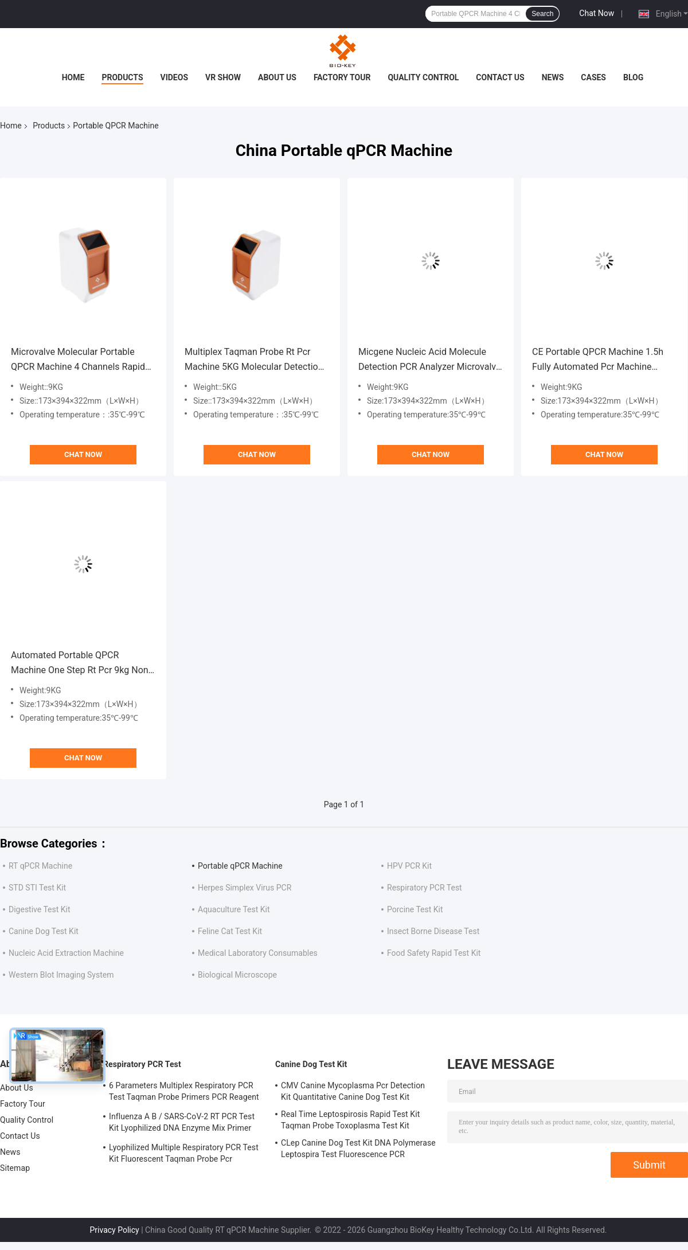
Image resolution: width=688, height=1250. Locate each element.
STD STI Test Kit (37, 887)
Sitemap (15, 1168)
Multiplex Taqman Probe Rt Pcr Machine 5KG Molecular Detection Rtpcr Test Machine (254, 360)
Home (73, 77)
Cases (593, 77)
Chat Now (596, 13)
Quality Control (423, 77)
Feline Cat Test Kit (230, 931)
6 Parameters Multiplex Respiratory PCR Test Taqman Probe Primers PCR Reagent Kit (184, 1093)
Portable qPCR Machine (240, 865)
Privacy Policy (114, 1230)
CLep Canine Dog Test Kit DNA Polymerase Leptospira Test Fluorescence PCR (358, 1148)
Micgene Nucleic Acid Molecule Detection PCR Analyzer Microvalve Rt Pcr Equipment (429, 360)
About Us (277, 77)
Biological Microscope (237, 974)
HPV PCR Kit (409, 865)
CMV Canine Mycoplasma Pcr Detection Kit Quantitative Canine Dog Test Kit (353, 1091)
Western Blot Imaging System (61, 974)
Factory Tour (342, 77)
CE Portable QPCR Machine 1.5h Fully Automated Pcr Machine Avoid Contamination (597, 360)
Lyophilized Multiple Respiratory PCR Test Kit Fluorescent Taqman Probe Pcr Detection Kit (184, 1155)
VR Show (223, 77)
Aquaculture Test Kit (234, 909)
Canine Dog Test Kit (44, 931)
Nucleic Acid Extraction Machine (66, 953)
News (553, 77)
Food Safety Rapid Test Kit (433, 953)
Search (542, 14)
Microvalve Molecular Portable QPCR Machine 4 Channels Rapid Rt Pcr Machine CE (78, 360)
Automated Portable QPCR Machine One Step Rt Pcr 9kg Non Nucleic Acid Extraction (79, 664)
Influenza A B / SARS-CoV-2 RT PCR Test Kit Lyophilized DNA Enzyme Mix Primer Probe (182, 1124)
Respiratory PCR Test (424, 887)
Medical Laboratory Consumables (258, 953)
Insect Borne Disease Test (433, 931)
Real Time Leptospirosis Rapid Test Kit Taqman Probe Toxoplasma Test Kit (350, 1120)
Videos (175, 77)
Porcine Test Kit (415, 909)
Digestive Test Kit (40, 909)
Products (122, 77)
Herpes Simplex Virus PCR (244, 887)
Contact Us (500, 77)
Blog (633, 77)
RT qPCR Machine (40, 865)
